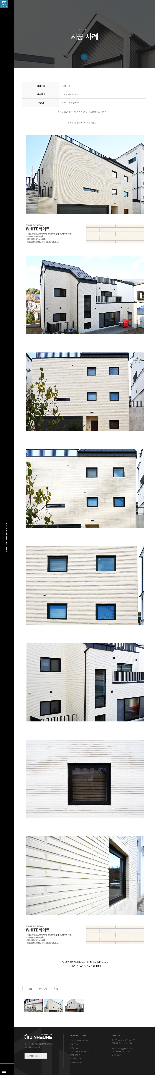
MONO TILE (75, 1055)
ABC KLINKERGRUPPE (79, 1041)
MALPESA (74, 1044)
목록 (43, 1015)
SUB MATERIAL (76, 1062)
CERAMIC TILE (76, 1059)
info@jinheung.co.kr (126, 1048)
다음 (57, 1015)
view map (116, 1055)
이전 (29, 1015)
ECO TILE (74, 1048)
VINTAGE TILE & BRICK (79, 1052)
